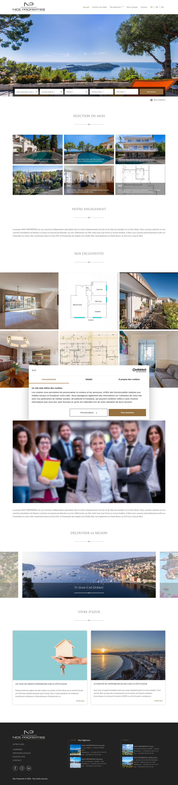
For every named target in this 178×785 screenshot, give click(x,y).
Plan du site (19, 757)
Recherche (151, 92)
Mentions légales (22, 753)
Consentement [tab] (49, 379)
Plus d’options (157, 100)
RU (162, 7)
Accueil (87, 7)
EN (157, 7)
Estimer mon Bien (99, 7)
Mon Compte (132, 7)
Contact (144, 7)
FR (152, 7)
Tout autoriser (127, 412)
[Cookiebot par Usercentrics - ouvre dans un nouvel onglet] (134, 371)
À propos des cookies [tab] (129, 379)
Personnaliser (88, 412)
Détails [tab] (89, 379)
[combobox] (26, 91)
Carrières (17, 749)
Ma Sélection (117, 7)
